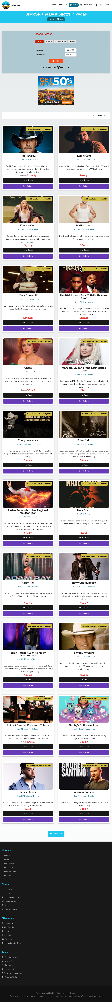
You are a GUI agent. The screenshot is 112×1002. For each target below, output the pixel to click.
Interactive (7, 923)
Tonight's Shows (10, 909)
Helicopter (7, 965)
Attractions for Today (12, 943)
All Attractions (8, 863)
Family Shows (9, 901)
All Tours (6, 875)
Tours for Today (10, 977)
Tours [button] (98, 5)
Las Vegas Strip (9, 969)
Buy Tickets (28, 186)
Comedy (7, 889)
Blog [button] (107, 5)
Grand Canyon (9, 957)
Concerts (7, 893)
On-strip (6, 935)
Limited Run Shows (11, 897)
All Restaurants (9, 871)
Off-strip (7, 939)
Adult (5, 905)
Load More (56, 834)
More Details (28, 180)
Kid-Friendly (8, 927)
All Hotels (7, 856)
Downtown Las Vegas (12, 973)
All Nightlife (7, 867)
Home (51, 19)
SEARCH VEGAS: (44, 34)
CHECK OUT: (40, 55)
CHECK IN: (39, 50)
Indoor (6, 931)
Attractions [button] (86, 5)
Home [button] (53, 5)
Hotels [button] (63, 5)
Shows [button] (74, 5)
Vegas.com (97, 996)
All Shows (7, 859)
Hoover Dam (8, 961)
